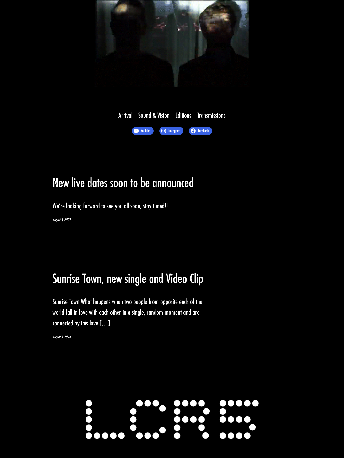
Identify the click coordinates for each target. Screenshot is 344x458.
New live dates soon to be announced (123, 183)
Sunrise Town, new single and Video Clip (128, 279)
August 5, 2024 (62, 220)
